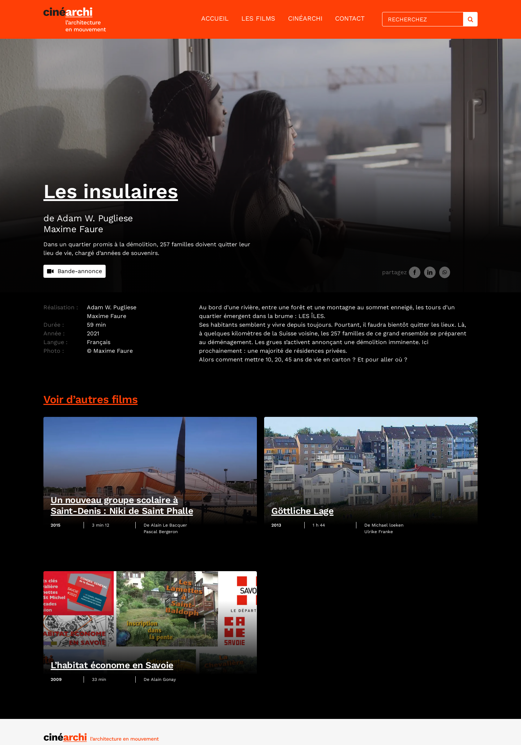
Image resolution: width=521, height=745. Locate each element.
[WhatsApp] (444, 272)
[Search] (470, 19)
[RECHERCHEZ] (422, 19)
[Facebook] (414, 272)
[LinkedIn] (429, 272)
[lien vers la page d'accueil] (91, 19)
